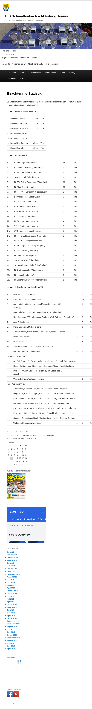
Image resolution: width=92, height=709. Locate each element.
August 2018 (12, 577)
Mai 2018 (10, 585)
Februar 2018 (12, 591)
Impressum (12, 78)
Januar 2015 (12, 635)
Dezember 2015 (13, 621)
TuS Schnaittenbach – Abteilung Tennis (36, 16)
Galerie (62, 73)
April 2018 (11, 588)
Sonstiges (73, 73)
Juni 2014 (11, 646)
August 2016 (12, 607)
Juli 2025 (10, 552)
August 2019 (12, 560)
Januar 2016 (12, 618)
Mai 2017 (10, 599)
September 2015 (13, 624)
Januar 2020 (12, 555)
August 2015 (12, 627)
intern (22, 78)
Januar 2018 (12, 593)
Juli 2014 (10, 643)
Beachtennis (36, 73)
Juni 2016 (11, 613)
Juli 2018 (10, 580)
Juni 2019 (11, 566)
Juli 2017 (10, 596)
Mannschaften (50, 73)
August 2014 (12, 640)
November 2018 (13, 574)
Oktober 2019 (12, 558)
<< (9, 446)
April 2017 (11, 602)
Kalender (23, 73)
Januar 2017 (12, 604)
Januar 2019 (12, 569)
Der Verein (12, 73)
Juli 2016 (10, 610)
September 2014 (13, 638)
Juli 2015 (10, 629)
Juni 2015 (11, 632)
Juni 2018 (11, 582)
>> (26, 446)
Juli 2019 (10, 563)
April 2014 (11, 649)
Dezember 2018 (13, 571)
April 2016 (11, 616)
